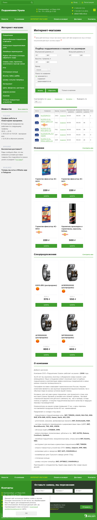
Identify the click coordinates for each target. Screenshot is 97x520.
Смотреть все (87, 148)
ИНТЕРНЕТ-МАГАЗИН (39, 19)
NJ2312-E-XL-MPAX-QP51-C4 (47, 120)
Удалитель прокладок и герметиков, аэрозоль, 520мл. (71, 229)
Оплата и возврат (61, 19)
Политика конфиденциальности (13, 517)
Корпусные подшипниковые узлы (14, 46)
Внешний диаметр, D (77, 52)
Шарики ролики (9, 92)
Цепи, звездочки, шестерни (13, 88)
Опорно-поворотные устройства (11, 101)
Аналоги (63, 115)
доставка (19, 159)
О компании (19, 19)
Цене (49, 99)
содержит (40, 79)
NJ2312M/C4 (45, 115)
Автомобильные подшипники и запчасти (14, 40)
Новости (4, 19)
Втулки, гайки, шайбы (11, 76)
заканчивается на (43, 81)
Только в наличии (67, 90)
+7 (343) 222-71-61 (79, 8)
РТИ (4, 68)
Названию (58, 99)
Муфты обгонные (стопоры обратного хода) (14, 56)
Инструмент (7, 84)
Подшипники (8, 35)
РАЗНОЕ (6, 96)
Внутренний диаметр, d (44, 52)
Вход (75, 2)
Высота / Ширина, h (43, 59)
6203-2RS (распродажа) (46, 285)
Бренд (37, 66)
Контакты (92, 19)
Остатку (69, 99)
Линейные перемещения (12, 51)
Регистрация (89, 2)
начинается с (41, 76)
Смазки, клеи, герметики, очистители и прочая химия (14, 63)
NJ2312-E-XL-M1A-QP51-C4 (46, 129)
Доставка (78, 19)
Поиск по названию (42, 73)
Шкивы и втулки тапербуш (13, 80)
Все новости (23, 109)
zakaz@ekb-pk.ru (80, 13)
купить (46, 196)
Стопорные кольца (10, 72)
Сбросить (52, 90)
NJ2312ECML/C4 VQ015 (47, 135)
